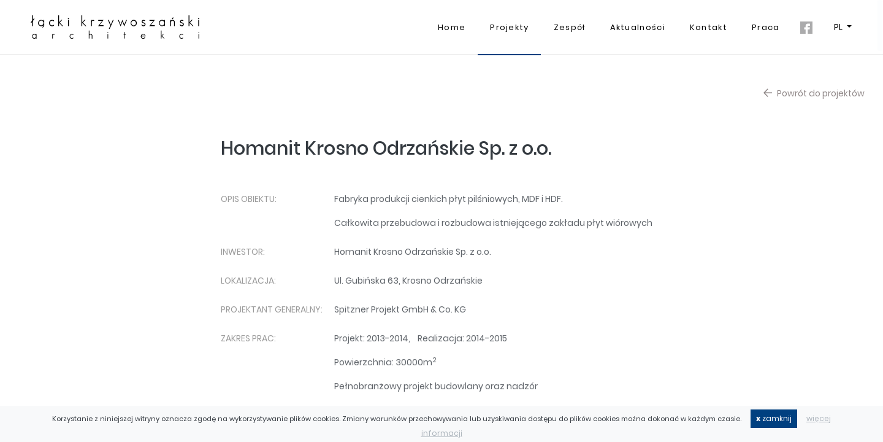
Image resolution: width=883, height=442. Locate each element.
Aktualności (637, 27)
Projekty (509, 27)
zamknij (774, 418)
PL (839, 27)
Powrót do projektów (814, 93)
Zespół (570, 27)
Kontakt (708, 27)
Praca (766, 27)
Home (451, 27)
